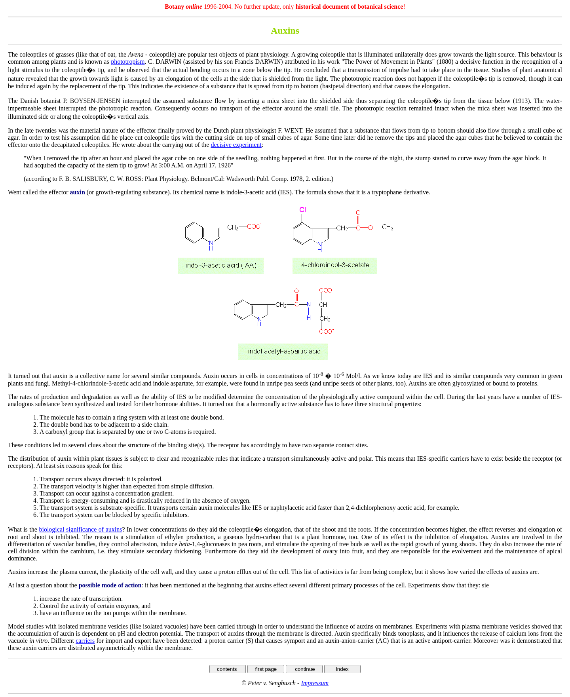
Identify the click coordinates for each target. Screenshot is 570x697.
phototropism (127, 61)
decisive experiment (236, 144)
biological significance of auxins (80, 529)
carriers (85, 640)
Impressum (315, 683)
